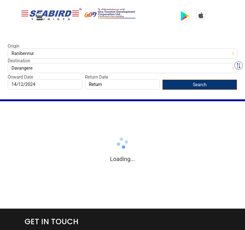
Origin (13, 46)
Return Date (96, 77)
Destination (19, 60)
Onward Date (20, 77)
